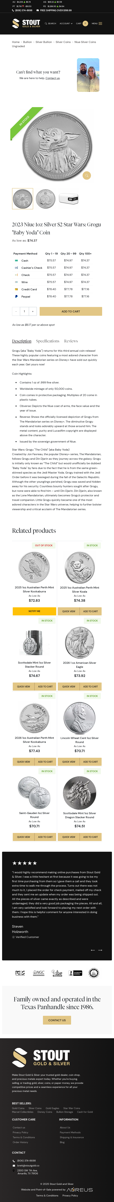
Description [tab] (21, 341)
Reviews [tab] (71, 341)
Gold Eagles (52, 1108)
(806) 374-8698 (23, 10)
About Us (65, 1127)
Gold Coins (18, 1108)
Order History (20, 1142)
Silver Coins (35, 1108)
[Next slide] (100, 950)
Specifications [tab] (47, 341)
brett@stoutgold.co (28, 1165)
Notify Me (34, 611)
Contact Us (57, 1020)
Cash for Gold (85, 1111)
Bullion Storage (64, 1111)
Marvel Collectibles (22, 1111)
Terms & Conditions (24, 1137)
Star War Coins (71, 1108)
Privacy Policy (20, 1132)
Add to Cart (71, 311)
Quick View (68, 611)
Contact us (53, 78)
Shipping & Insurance (72, 1137)
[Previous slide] (93, 950)
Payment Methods (70, 1132)
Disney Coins (45, 1111)
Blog (62, 1142)
